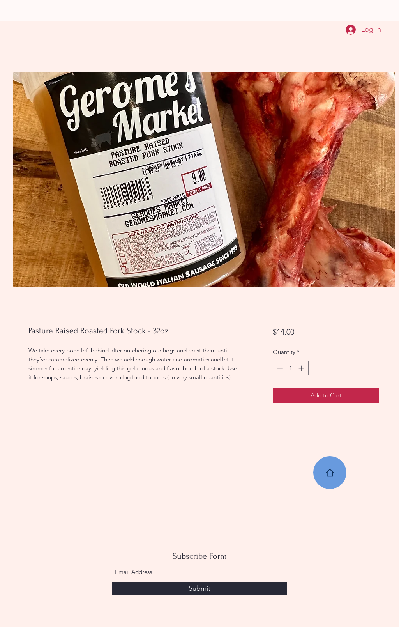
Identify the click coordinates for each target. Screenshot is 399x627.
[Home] (329, 472)
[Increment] (302, 368)
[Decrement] (279, 368)
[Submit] (199, 588)
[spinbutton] (290, 368)
